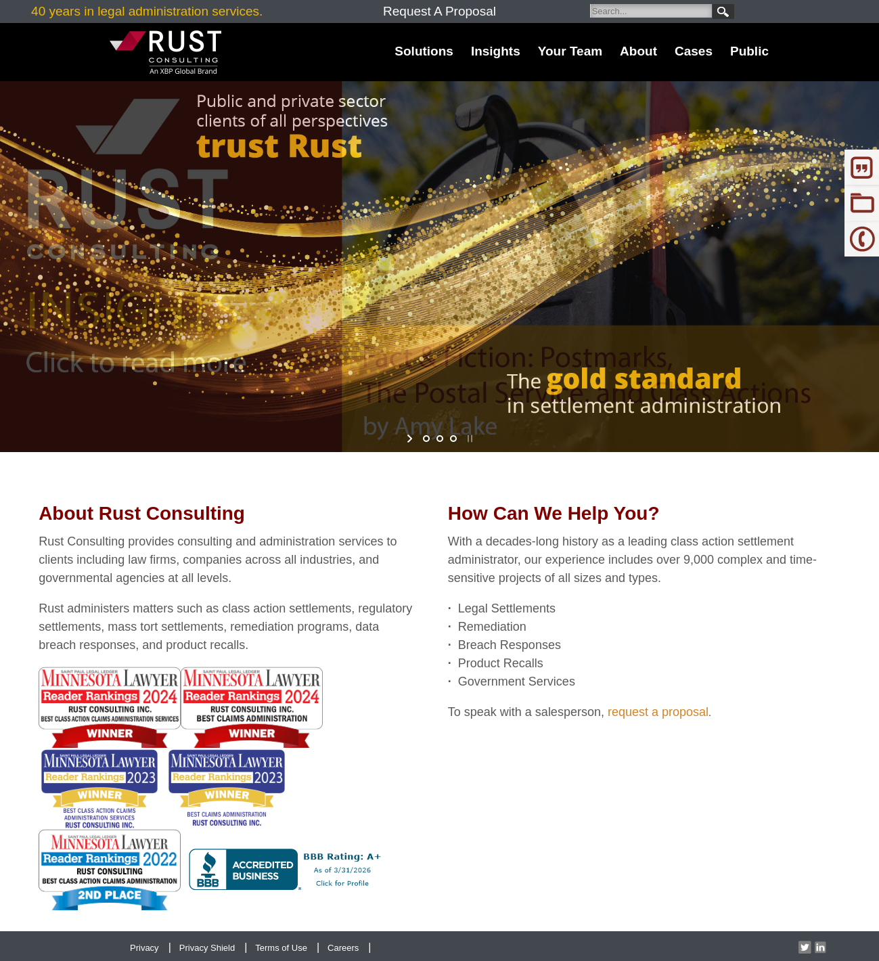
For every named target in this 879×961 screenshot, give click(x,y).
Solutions (424, 51)
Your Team (570, 51)
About (638, 51)
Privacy (144, 948)
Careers (343, 948)
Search (723, 11)
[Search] (651, 11)
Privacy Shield (207, 948)
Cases (694, 51)
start (411, 438)
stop (468, 438)
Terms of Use (281, 948)
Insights (495, 51)
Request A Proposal (439, 11)
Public (749, 51)
